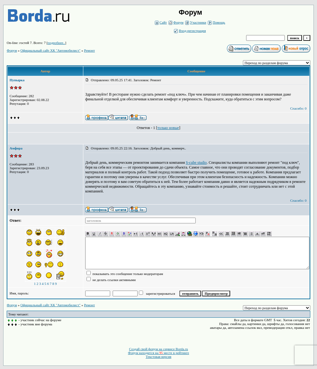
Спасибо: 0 (298, 108)
